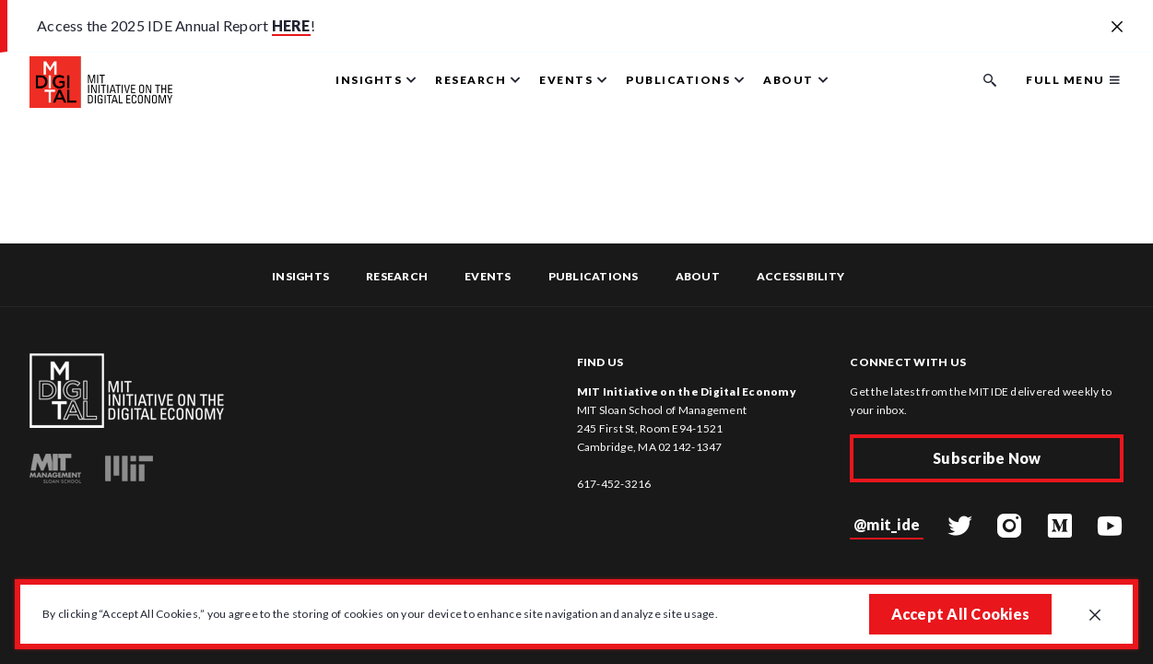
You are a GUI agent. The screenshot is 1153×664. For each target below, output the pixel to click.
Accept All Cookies (960, 613)
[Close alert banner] (1117, 27)
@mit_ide (886, 524)
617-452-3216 (614, 484)
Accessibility (800, 276)
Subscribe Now (987, 458)
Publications (593, 276)
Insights (300, 276)
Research (397, 276)
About (698, 276)
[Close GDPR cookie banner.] (1095, 616)
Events (488, 276)
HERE (291, 25)
